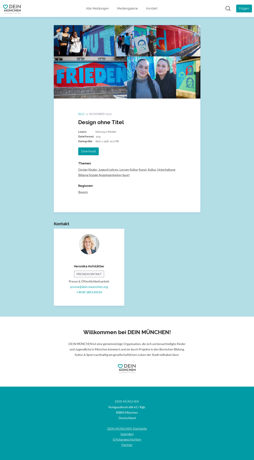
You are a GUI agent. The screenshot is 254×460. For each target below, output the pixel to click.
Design (83, 169)
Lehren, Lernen (119, 169)
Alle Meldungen (97, 8)
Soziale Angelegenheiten (105, 175)
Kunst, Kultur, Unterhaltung (157, 169)
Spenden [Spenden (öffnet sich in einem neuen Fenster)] (127, 434)
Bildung (83, 175)
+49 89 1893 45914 (89, 292)
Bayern (83, 192)
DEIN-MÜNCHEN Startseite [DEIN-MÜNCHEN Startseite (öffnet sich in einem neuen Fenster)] (127, 428)
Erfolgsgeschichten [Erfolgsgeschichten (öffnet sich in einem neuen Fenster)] (127, 439)
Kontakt (151, 8)
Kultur (134, 169)
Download (88, 151)
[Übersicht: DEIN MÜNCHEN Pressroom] (12, 8)
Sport (126, 175)
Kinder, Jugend (98, 169)
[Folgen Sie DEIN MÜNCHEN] (244, 8)
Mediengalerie (127, 8)
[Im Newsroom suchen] (228, 8)
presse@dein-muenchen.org (89, 287)
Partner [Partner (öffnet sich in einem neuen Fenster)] (127, 445)
